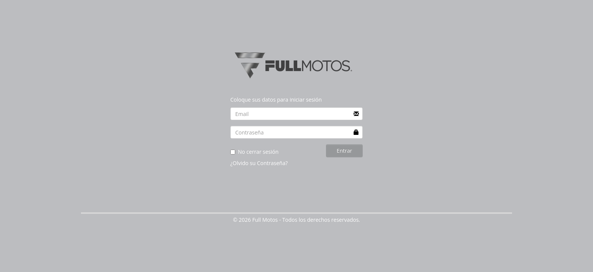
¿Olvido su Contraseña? (259, 163)
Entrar (344, 150)
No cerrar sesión (254, 151)
